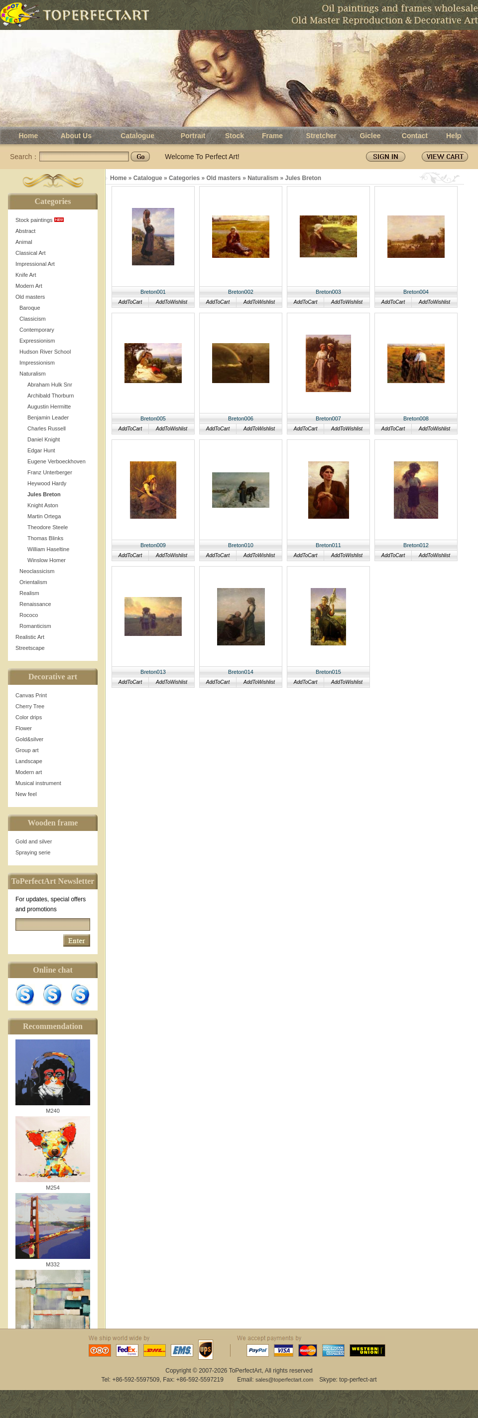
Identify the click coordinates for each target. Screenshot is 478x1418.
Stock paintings (39, 220)
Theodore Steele (47, 527)
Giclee (369, 136)
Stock (234, 136)
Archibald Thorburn (50, 396)
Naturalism (32, 374)
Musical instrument (38, 783)
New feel (26, 794)
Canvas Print (31, 695)
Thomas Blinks (45, 538)
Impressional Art (35, 264)
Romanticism (35, 626)
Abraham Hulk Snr (49, 385)
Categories (184, 178)
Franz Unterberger (49, 472)
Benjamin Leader (48, 417)
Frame (272, 136)
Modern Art (28, 286)
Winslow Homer (46, 560)
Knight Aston (42, 505)
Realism (29, 593)
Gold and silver (33, 841)
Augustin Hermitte (49, 406)
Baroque (29, 308)
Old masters (30, 297)
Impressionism (37, 363)
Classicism (32, 319)
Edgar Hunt (41, 450)
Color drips (28, 717)
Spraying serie (32, 852)
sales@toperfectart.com (284, 1380)
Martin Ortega (44, 516)
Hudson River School (45, 352)
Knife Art (25, 275)
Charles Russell (46, 428)
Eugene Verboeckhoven (56, 461)
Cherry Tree (29, 706)
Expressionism (37, 341)
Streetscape (30, 648)
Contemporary (36, 330)
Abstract (25, 231)
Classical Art (30, 253)
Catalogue (137, 136)
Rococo (28, 615)
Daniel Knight (43, 439)
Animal (23, 242)
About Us (76, 136)
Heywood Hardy (46, 483)
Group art (26, 750)
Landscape (28, 761)
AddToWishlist (171, 302)
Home (28, 136)
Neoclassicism (36, 571)
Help (453, 136)
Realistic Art (29, 637)
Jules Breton (44, 494)
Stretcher (321, 136)
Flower (23, 728)
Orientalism (33, 582)
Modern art (28, 772)
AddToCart (130, 302)
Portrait (193, 136)
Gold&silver (29, 739)
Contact (415, 136)
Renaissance (35, 604)
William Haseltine (48, 549)
